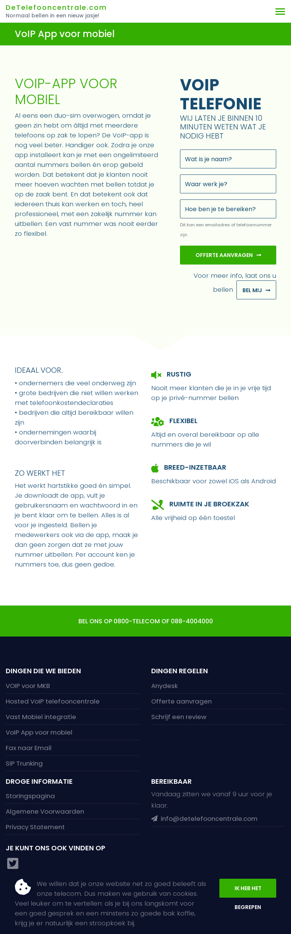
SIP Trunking (24, 763)
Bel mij (252, 290)
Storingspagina (30, 795)
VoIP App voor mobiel (39, 732)
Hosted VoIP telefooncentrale (53, 701)
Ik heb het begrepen (248, 891)
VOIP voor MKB (28, 685)
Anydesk (164, 685)
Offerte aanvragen (224, 255)
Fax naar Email (29, 747)
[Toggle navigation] (280, 11)
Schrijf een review (179, 716)
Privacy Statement (35, 826)
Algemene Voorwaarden (45, 811)
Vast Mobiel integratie (41, 716)
